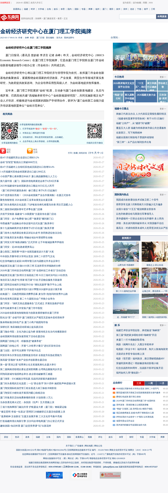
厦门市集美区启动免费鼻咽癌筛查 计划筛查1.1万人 (26, 397)
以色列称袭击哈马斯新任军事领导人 (135, 214)
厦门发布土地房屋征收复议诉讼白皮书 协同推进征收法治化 (31, 233)
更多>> (163, 77)
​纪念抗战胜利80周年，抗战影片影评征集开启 (139, 368)
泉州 (118, 9)
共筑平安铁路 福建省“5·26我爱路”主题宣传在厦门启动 (28, 214)
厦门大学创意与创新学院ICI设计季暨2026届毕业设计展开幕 (31, 289)
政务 (27, 437)
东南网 (38, 18)
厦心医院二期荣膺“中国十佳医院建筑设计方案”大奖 (27, 251)
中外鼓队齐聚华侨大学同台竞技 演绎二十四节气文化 (27, 256)
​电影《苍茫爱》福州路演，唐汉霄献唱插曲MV (140, 358)
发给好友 (83, 153)
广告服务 (79, 446)
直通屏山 (17, 9)
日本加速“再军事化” (163, 99)
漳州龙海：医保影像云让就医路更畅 (132, 405)
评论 (100, 437)
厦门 (104, 9)
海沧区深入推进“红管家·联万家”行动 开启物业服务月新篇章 (31, 280)
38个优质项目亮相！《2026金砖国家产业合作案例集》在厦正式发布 (35, 195)
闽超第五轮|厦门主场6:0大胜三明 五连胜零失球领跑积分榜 (30, 266)
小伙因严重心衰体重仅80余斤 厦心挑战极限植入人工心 (28, 176)
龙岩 (132, 9)
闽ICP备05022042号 (57, 450)
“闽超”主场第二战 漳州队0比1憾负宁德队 (134, 409)
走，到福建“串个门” (126, 317)
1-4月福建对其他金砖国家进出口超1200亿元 (23, 171)
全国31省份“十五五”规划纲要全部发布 (136, 209)
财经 (131, 437)
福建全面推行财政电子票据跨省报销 (135, 137)
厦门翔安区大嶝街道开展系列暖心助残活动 (22, 393)
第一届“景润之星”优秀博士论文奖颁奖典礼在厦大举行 (28, 364)
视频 (90, 437)
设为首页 (127, 3)
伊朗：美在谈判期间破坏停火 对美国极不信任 (140, 223)
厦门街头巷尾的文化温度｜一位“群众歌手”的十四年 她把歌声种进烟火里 (38, 383)
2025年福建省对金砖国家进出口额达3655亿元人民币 (27, 186)
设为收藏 (137, 3)
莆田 (111, 9)
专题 (83, 9)
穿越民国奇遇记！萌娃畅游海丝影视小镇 (137, 363)
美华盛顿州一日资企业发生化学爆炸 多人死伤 (140, 218)
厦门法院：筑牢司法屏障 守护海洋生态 (20, 350)
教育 (60, 18)
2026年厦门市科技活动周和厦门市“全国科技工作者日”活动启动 (33, 270)
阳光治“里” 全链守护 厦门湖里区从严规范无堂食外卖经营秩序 (32, 317)
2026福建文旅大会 (146, 95)
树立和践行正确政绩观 (152, 87)
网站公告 (98, 446)
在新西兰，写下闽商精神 (129, 132)
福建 (26, 9)
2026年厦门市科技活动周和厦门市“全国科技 (135, 401)
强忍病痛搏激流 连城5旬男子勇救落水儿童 (135, 413)
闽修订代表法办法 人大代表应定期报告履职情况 (141, 114)
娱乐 (56, 9)
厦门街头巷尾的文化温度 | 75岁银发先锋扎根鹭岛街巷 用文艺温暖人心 (36, 204)
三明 (153, 9)
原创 (6, 437)
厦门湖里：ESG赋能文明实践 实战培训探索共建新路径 (28, 379)
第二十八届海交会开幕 (126, 291)
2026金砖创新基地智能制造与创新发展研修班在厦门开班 (29, 313)
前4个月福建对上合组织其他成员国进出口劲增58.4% (27, 167)
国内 (70, 9)
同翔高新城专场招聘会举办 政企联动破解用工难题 (26, 374)
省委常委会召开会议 (125, 421)
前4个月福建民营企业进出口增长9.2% (19, 157)
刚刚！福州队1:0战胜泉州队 (154, 317)
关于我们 (70, 446)
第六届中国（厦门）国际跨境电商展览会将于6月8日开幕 (29, 181)
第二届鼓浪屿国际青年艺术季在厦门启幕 (21, 209)
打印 (70, 153)
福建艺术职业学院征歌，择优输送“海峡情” (138, 330)
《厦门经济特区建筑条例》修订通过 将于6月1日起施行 (28, 190)
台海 (49, 9)
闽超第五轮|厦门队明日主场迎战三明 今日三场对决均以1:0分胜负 (34, 275)
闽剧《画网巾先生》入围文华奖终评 (135, 344)
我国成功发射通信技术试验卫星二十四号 (137, 200)
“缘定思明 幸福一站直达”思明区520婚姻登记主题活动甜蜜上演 (32, 411)
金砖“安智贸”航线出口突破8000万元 (18, 162)
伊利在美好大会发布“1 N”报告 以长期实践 (135, 417)
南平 (146, 9)
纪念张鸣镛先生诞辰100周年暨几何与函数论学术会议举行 (30, 261)
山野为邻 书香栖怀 (126, 265)
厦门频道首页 (49, 18)
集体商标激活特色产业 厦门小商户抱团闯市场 (24, 322)
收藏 (76, 153)
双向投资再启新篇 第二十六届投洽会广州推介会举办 (27, 299)
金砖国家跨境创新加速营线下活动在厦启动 (22, 336)
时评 (33, 9)
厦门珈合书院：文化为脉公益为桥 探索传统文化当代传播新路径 (33, 331)
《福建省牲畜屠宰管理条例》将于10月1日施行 (140, 118)
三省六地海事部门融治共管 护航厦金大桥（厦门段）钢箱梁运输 (33, 407)
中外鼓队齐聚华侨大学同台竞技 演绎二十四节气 (137, 388)
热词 (17, 437)
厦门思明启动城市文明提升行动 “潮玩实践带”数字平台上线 (31, 284)
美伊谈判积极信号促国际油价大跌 (131, 425)
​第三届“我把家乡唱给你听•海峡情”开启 (136, 335)
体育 (63, 9)
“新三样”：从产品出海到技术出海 (133, 142)
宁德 (139, 9)
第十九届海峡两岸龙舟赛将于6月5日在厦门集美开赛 (27, 228)
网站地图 (89, 446)
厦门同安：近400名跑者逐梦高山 (17, 247)
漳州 (125, 9)
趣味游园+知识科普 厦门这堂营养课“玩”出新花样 (25, 426)
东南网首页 (5, 3)
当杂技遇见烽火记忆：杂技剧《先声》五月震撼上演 (27, 402)
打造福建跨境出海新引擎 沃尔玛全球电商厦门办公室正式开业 (32, 421)
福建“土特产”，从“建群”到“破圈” (133, 123)
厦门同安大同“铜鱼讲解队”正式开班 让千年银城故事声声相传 (32, 242)
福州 (97, 9)
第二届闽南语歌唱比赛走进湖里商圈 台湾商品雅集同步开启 (31, 369)
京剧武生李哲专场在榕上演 (130, 354)
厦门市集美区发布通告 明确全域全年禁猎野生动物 (26, 237)
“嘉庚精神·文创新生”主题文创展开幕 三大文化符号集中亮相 (31, 416)
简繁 (145, 3)
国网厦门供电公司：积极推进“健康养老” (21, 341)
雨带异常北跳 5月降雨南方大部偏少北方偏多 (139, 204)
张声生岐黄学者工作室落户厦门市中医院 (21, 308)
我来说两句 (69, 37)
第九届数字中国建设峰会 (129, 99)
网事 (91, 9)
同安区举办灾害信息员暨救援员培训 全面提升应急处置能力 (31, 355)
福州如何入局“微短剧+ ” (128, 372)
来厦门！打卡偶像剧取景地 (130, 340)
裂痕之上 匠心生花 (155, 265)
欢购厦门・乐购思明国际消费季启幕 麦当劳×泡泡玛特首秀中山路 (34, 294)
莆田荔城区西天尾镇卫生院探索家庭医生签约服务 (138, 392)
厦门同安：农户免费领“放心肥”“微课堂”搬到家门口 (27, 219)
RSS (151, 3)
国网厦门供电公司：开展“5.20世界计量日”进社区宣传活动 (30, 346)
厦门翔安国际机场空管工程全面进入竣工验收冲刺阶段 (28, 388)
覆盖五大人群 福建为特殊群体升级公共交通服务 (141, 128)
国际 (77, 9)
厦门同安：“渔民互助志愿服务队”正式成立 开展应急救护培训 (32, 303)
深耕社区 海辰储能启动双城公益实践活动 (21, 327)
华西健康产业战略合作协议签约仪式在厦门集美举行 (27, 223)
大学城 (41, 9)
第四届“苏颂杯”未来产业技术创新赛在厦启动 (23, 360)
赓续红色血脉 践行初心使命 (128, 397)
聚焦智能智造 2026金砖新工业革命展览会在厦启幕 (26, 200)
